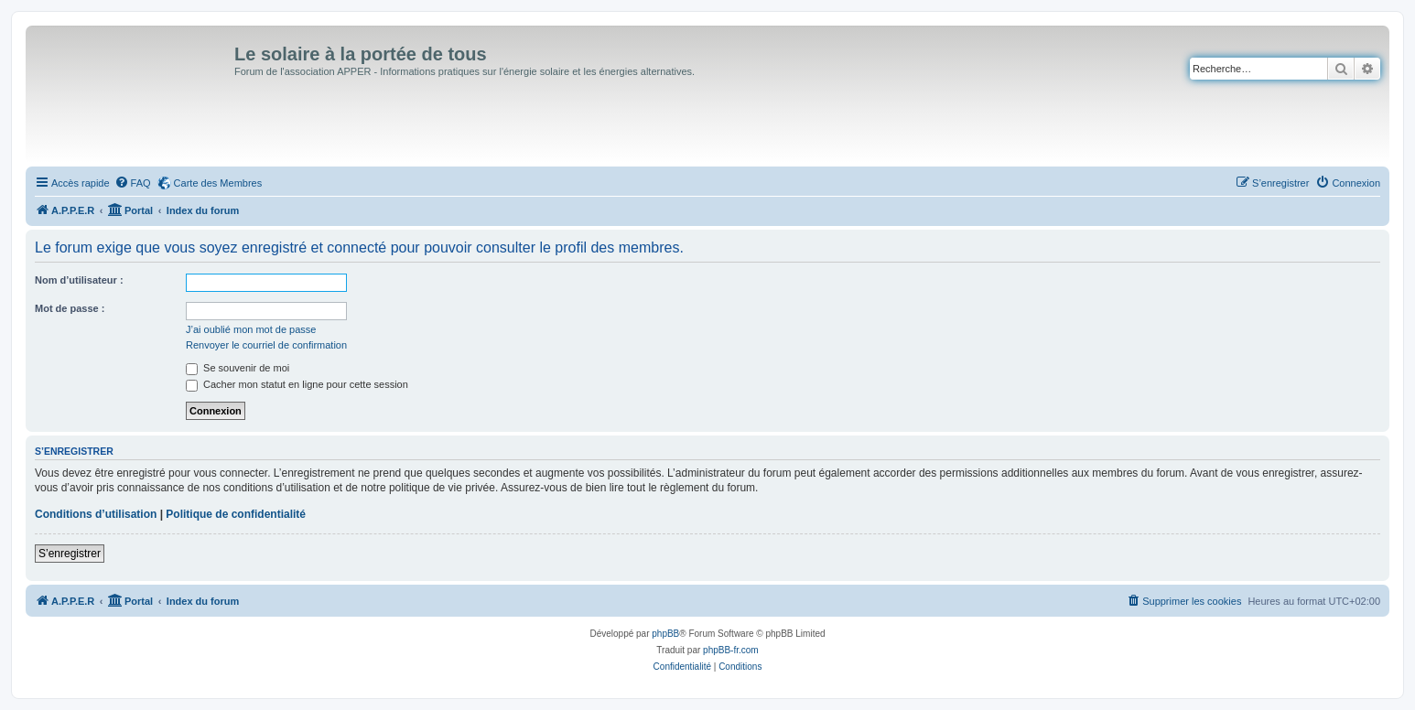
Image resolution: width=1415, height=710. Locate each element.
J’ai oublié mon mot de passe (251, 329)
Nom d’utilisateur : (79, 279)
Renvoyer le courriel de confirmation (266, 344)
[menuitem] (132, 183)
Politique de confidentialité (236, 514)
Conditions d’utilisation (96, 514)
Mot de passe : (69, 308)
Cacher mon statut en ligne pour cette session (297, 384)
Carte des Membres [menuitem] (218, 183)
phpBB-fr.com (731, 650)
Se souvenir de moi (237, 367)
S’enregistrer (69, 553)
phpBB (665, 634)
